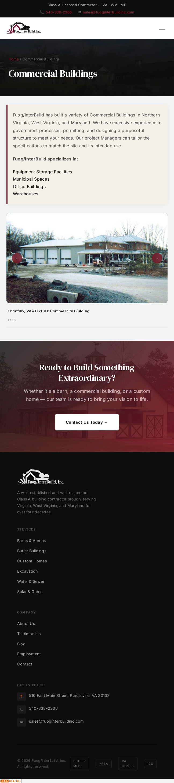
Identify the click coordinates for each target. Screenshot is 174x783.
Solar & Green (30, 591)
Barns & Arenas (31, 540)
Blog (21, 644)
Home (14, 59)
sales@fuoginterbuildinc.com (108, 12)
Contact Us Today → (87, 422)
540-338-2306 (59, 12)
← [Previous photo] (17, 258)
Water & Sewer (30, 581)
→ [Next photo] (157, 258)
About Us (26, 623)
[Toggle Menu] (162, 28)
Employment (29, 654)
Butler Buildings (31, 550)
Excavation (27, 571)
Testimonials (29, 633)
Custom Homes (32, 561)
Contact (24, 664)
